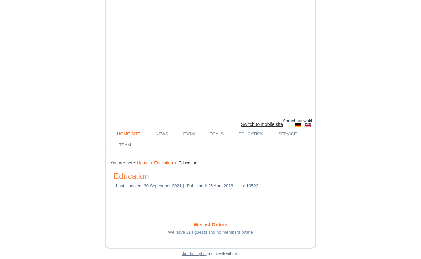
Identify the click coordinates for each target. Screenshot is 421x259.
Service (287, 133)
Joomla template (194, 254)
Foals (217, 133)
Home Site (129, 133)
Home (143, 162)
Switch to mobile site (262, 124)
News (162, 133)
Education (250, 133)
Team (125, 144)
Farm (189, 133)
